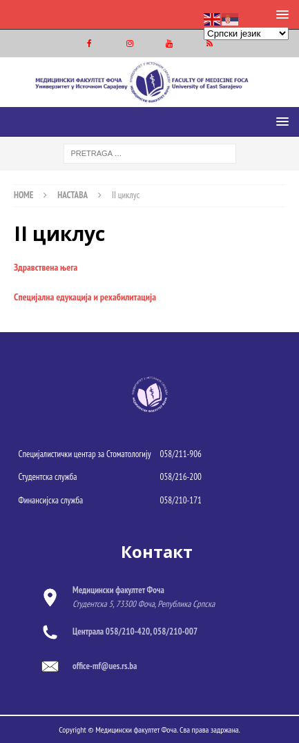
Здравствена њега (45, 267)
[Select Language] (246, 33)
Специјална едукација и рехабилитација (85, 297)
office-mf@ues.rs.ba (105, 666)
